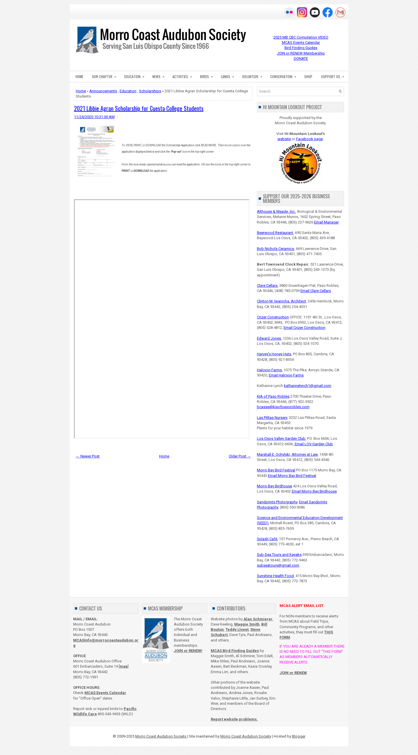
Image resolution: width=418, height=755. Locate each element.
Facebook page (309, 139)
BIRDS (208, 75)
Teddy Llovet (237, 629)
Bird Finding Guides (300, 48)
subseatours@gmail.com (278, 565)
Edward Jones (269, 338)
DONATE (301, 58)
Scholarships (150, 91)
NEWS (160, 75)
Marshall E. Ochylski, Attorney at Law (287, 454)
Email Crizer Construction (304, 327)
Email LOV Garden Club (314, 444)
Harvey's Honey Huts (274, 354)
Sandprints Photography (277, 502)
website (284, 139)
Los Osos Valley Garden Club (281, 438)
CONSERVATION (285, 75)
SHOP (308, 76)
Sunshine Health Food (275, 576)
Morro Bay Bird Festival (276, 470)
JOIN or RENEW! (188, 650)
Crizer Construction (273, 317)
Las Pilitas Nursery (272, 417)
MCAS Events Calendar (301, 42)
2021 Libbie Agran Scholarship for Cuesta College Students (138, 108)
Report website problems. (234, 719)
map (124, 666)
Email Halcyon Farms (286, 375)
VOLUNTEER (254, 75)
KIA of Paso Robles (273, 396)
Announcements (103, 91)
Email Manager (326, 222)
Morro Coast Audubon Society (161, 736)
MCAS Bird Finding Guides (235, 650)
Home (81, 91)
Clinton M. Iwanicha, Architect (281, 301)
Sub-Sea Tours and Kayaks (279, 554)
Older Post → (240, 456)
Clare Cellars (267, 285)
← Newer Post (88, 456)
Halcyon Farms (269, 370)
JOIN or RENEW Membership (301, 53)
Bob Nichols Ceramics (275, 248)
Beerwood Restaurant (275, 232)
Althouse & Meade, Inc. (276, 211)
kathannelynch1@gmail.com (307, 385)
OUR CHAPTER (106, 75)
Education (128, 91)
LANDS (229, 75)
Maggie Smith (247, 624)
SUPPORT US (334, 75)
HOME (79, 76)
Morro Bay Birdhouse (274, 486)
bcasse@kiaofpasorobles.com (283, 407)
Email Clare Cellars (315, 291)
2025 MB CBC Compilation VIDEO (300, 37)
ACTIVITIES (184, 75)
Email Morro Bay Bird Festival (292, 475)
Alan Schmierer (258, 619)
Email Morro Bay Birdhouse (314, 491)
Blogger (298, 736)
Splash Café (267, 539)
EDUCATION (136, 75)
